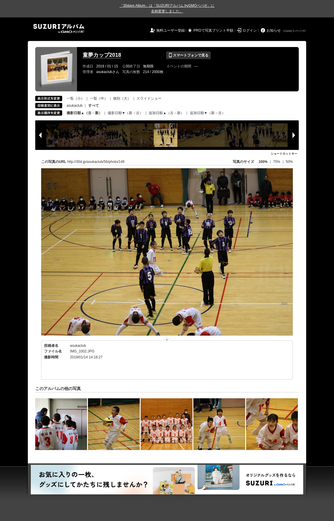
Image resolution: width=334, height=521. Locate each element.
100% (263, 162)
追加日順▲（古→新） (166, 113)
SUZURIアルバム (59, 28)
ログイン (250, 30)
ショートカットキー (284, 153)
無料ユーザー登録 (170, 30)
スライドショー (149, 98)
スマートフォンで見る (188, 55)
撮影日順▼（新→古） (125, 113)
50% (289, 162)
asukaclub (75, 105)
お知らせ (273, 30)
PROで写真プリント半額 (213, 30)
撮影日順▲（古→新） (84, 113)
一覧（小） (75, 98)
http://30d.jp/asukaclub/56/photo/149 (95, 162)
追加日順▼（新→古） (207, 113)
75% (277, 162)
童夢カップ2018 (102, 55)
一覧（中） (99, 98)
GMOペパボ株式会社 (295, 31)
